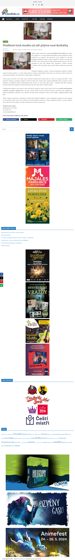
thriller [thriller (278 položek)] (67, 442)
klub (21, 49)
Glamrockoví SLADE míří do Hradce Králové (12, 232)
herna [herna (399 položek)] (54, 434)
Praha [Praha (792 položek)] (12, 442)
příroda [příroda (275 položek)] (25, 442)
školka (35, 49)
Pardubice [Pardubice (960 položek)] (5, 442)
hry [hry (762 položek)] (6, 438)
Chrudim (42, 19)
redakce (16, 49)
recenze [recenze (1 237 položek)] (31, 442)
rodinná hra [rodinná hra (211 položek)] (39, 442)
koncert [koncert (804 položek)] (44, 438)
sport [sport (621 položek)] (63, 442)
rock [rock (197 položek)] (36, 442)
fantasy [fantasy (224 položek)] (39, 434)
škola (32, 49)
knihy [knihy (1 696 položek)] (38, 437)
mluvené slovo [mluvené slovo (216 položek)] (55, 438)
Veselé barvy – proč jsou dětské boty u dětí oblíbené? (15, 240)
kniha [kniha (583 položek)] (33, 438)
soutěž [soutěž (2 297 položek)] (57, 442)
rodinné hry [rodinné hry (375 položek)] (46, 442)
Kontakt (50, 19)
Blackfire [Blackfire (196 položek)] (5, 434)
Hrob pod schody (5, 235)
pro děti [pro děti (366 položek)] (17, 442)
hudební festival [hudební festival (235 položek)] (17, 438)
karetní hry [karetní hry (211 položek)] (23, 438)
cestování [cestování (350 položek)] (10, 434)
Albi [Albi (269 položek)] (2, 434)
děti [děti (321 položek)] (36, 434)
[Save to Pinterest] (46, 119)
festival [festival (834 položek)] (44, 434)
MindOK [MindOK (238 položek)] (49, 438)
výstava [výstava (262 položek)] (12, 446)
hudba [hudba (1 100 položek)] (11, 438)
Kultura (8, 19)
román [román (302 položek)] (51, 442)
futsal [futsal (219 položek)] (51, 434)
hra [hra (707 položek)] (66, 434)
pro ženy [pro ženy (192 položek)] (22, 442)
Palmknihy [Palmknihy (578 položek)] (62, 438)
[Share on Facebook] (11, 119)
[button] (12, 19)
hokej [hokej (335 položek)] (63, 434)
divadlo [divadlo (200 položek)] (33, 434)
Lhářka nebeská (5, 245)
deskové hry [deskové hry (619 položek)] (26, 434)
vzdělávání (39, 49)
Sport (17, 19)
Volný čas (25, 19)
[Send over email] (64, 119)
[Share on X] (28, 119)
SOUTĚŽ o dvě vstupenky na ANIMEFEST (11, 243)
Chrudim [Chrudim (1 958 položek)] (17, 433)
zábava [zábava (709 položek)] (17, 445)
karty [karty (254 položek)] (27, 438)
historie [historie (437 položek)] (58, 434)
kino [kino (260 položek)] (30, 438)
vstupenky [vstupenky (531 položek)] (7, 446)
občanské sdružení (26, 49)
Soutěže (34, 19)
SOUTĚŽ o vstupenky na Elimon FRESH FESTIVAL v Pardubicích (17, 237)
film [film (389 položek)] (48, 434)
